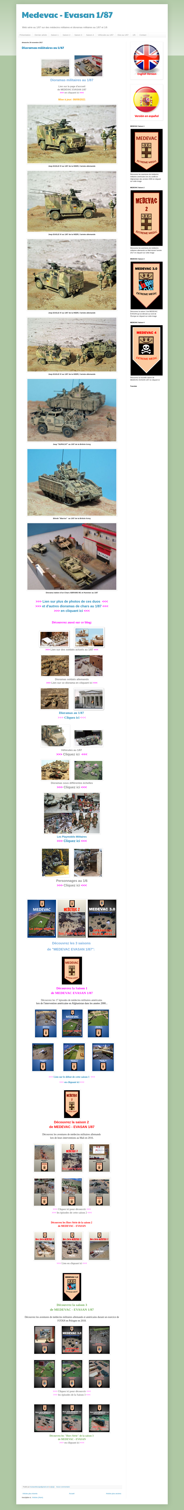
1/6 (134, 35)
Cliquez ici (71, 717)
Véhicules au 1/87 (105, 35)
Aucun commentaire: (63, 1487)
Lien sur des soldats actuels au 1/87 (71, 649)
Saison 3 (78, 35)
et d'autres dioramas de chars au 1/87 (71, 606)
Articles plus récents (30, 1494)
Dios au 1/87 (123, 35)
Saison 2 (66, 35)
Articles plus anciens (113, 1494)
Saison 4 (90, 35)
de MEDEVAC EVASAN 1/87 (71, 89)
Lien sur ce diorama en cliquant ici (71, 682)
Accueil (71, 1494)
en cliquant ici (71, 92)
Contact (143, 35)
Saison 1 (55, 35)
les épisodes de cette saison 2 (72, 1212)
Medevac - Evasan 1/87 (67, 14)
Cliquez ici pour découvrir (72, 1209)
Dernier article (41, 35)
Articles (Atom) (37, 1497)
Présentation (25, 35)
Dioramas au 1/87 (72, 713)
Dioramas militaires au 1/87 (43, 48)
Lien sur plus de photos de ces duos (72, 601)
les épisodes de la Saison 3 (72, 1394)
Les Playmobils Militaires (72, 836)
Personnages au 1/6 (71, 881)
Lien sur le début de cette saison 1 (71, 1077)
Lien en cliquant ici (72, 1263)
